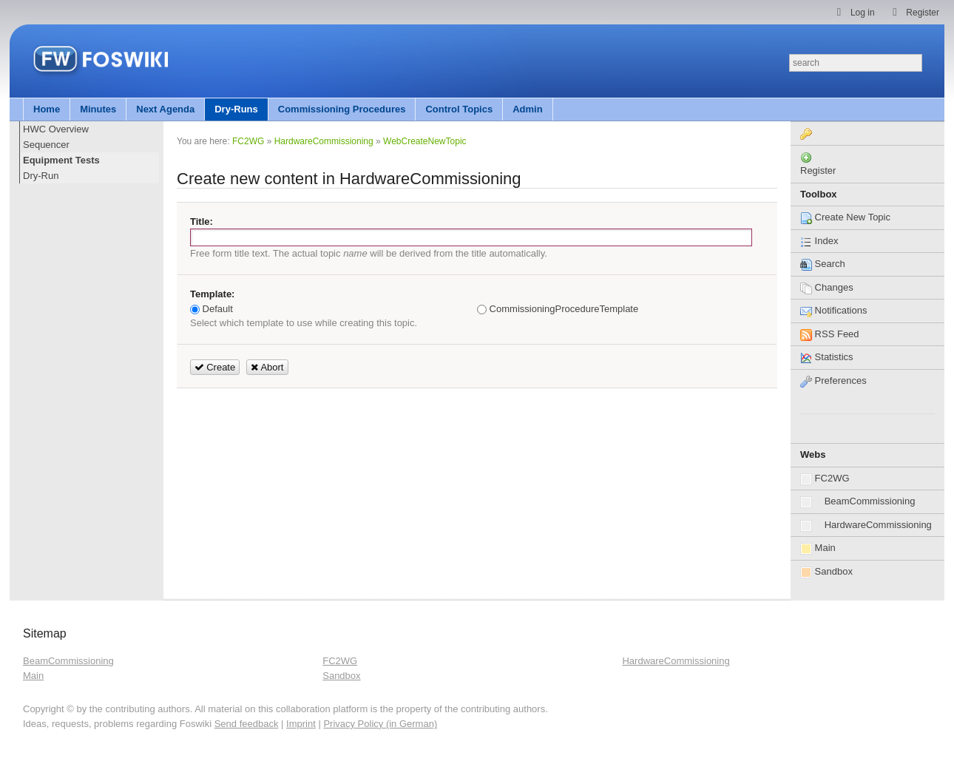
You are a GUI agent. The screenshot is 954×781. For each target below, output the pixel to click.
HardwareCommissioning (866, 525)
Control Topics (459, 109)
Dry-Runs (236, 109)
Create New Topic (845, 217)
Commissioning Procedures (342, 109)
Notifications (833, 310)
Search (822, 263)
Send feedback (246, 723)
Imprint (301, 723)
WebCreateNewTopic (425, 141)
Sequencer (46, 144)
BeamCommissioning (857, 502)
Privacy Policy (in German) (380, 723)
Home (46, 109)
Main (818, 548)
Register (818, 170)
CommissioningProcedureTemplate (557, 308)
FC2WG (825, 479)
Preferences (833, 380)
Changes (826, 287)
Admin (527, 109)
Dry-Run (40, 175)
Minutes (98, 109)
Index (819, 240)
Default (211, 308)
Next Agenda (165, 109)
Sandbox (826, 572)
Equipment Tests (61, 160)
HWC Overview (56, 129)
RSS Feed (829, 333)
